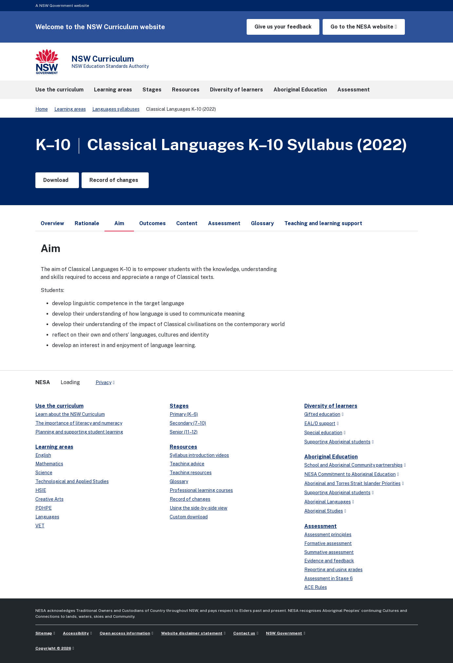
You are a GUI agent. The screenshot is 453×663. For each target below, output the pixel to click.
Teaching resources (191, 472)
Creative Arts (49, 499)
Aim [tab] (119, 225)
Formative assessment (328, 543)
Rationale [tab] (87, 223)
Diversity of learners (330, 406)
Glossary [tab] (262, 223)
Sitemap (43, 633)
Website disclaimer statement (191, 633)
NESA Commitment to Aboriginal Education (350, 474)
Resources (183, 447)
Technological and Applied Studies (72, 481)
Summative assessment (329, 552)
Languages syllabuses (116, 109)
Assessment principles (327, 534)
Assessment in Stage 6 (328, 578)
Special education (323, 432)
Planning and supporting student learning (79, 432)
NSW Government (284, 633)
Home (41, 109)
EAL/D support (319, 423)
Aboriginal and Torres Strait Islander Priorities (352, 483)
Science (43, 472)
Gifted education (322, 414)
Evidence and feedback (329, 560)
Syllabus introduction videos (199, 455)
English (43, 455)
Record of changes (190, 499)
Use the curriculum (59, 406)
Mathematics (49, 463)
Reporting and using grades (333, 569)
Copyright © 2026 (53, 648)
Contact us (244, 633)
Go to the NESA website (361, 27)
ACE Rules (315, 587)
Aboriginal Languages (327, 501)
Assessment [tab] (224, 223)
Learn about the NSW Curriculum (70, 414)
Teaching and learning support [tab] (323, 223)
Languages (47, 516)
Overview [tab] (52, 223)
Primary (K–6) (184, 414)
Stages (179, 406)
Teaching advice (187, 463)
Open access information (125, 633)
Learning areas (70, 109)
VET (40, 525)
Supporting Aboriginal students (337, 441)
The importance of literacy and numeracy (78, 423)
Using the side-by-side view (198, 508)
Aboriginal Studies (323, 511)
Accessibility (76, 633)
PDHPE (43, 508)
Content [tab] (187, 223)
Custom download (189, 516)
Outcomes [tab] (152, 223)
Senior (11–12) (184, 432)
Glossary (179, 481)
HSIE (40, 490)
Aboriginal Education (331, 457)
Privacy (103, 382)
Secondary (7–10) (188, 423)
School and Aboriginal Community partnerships (353, 465)
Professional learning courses (201, 490)
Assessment (320, 526)
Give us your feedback (283, 27)
